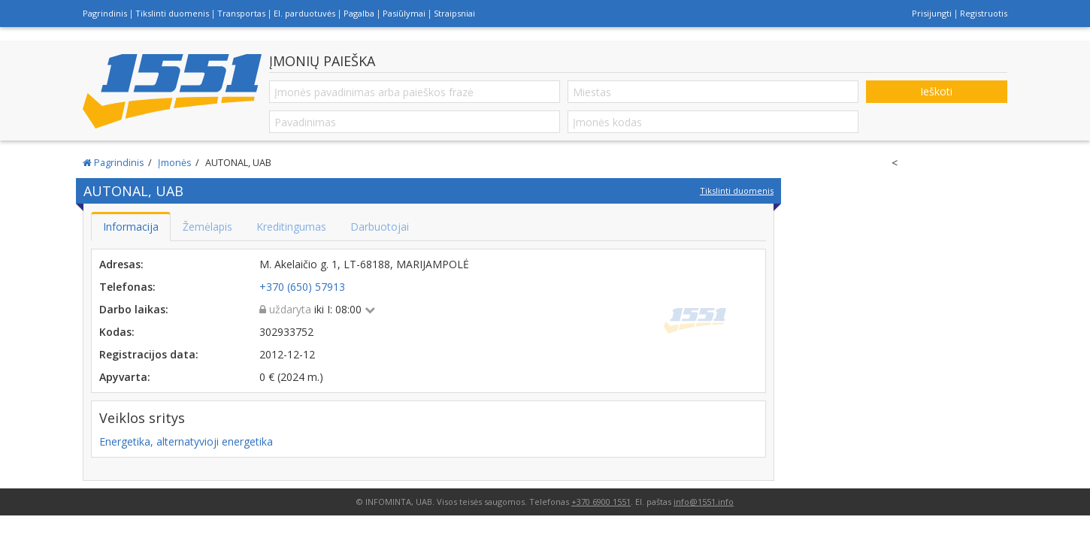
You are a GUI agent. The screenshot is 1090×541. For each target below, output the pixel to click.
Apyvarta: (124, 377)
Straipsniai (454, 13)
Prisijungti (932, 13)
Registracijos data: (148, 354)
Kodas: (117, 332)
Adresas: (121, 264)
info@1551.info (704, 501)
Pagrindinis (105, 13)
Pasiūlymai (404, 13)
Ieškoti (936, 91)
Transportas (241, 13)
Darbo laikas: (133, 309)
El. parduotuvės (304, 13)
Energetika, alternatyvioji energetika (186, 441)
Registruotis (983, 13)
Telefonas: (127, 287)
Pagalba (359, 13)
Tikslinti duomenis (172, 13)
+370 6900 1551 (601, 501)
